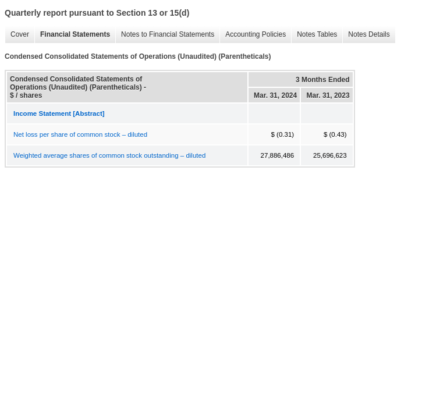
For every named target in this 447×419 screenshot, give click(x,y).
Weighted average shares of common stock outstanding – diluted (109, 155)
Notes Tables (314, 34)
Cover (17, 34)
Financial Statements (72, 34)
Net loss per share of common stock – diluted (80, 134)
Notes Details (365, 34)
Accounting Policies (252, 34)
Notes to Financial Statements (164, 34)
